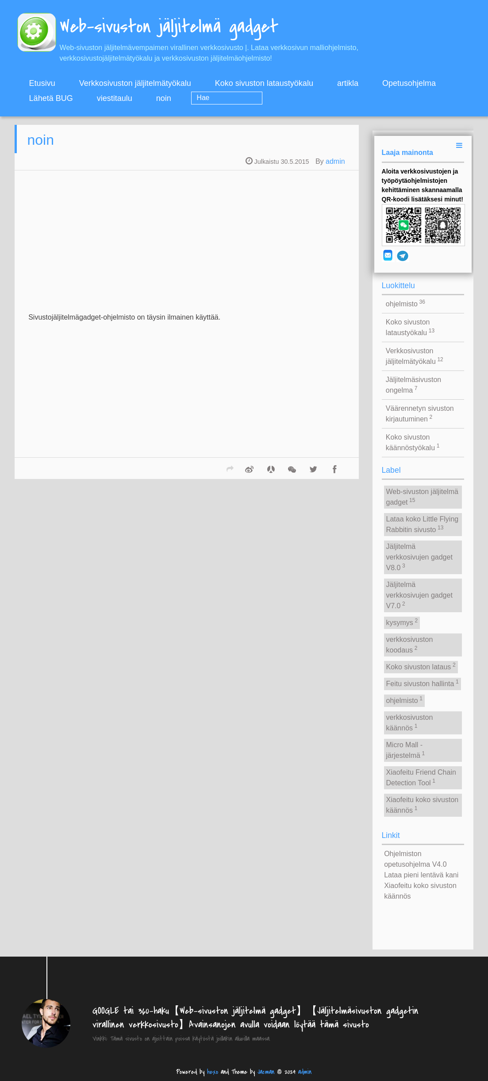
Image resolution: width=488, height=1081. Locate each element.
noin (163, 98)
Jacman (265, 1072)
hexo (212, 1072)
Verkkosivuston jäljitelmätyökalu (135, 83)
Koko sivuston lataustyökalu (264, 83)
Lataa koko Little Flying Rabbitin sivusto (422, 524)
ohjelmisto (405, 303)
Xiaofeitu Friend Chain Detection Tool (421, 777)
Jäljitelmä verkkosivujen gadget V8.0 (419, 557)
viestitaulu (114, 98)
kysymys (402, 622)
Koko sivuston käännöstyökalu (412, 442)
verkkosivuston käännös (409, 723)
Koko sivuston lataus (421, 666)
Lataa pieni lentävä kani (421, 875)
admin (335, 167)
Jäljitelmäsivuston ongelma (413, 385)
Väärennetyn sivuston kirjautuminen (420, 414)
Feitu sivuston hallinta (422, 683)
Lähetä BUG (51, 98)
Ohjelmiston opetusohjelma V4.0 (415, 859)
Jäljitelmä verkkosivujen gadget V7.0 (419, 595)
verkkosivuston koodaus (409, 645)
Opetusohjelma (409, 83)
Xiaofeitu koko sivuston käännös (422, 805)
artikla (347, 83)
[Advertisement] (186, 254)
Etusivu (42, 83)
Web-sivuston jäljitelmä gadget (422, 497)
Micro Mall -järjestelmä (405, 750)
